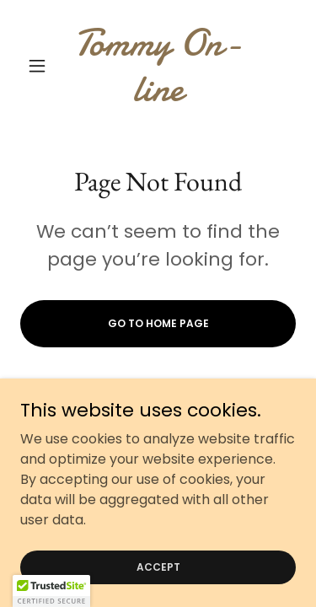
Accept (158, 566)
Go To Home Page (158, 323)
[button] (41, 66)
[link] (158, 65)
